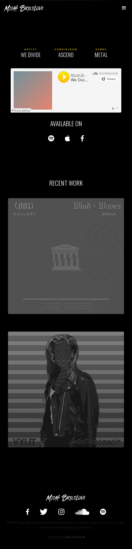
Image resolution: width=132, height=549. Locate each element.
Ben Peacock (75, 537)
